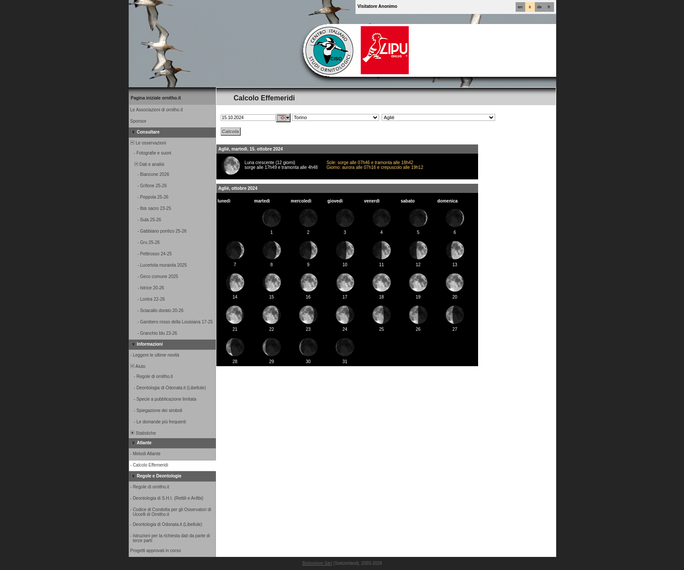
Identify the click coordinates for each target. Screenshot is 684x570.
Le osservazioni (148, 143)
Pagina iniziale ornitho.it (156, 98)
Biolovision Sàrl (317, 563)
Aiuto (138, 366)
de (539, 7)
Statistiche (143, 433)
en (520, 7)
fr (549, 7)
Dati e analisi (147, 164)
